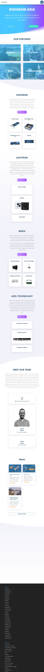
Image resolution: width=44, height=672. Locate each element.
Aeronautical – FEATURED (9, 646)
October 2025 (7, 590)
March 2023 (7, 617)
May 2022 (7, 631)
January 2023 (7, 621)
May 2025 (7, 597)
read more (12, 483)
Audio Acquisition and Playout (10, 647)
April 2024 (7, 605)
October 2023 (7, 610)
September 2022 (8, 626)
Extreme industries (8, 664)
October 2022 (7, 624)
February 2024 (7, 607)
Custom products (8, 659)
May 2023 (7, 614)
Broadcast (7, 654)
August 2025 (7, 593)
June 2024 (7, 602)
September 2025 (8, 591)
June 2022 (7, 629)
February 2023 (7, 619)
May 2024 (7, 604)
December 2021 (8, 636)
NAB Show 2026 (26, 474)
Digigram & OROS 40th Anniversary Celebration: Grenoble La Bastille (14, 498)
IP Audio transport (8, 670)
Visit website (22, 112)
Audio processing (8, 651)
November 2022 (8, 622)
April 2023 (7, 616)
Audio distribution (8, 649)
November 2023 (8, 609)
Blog (6, 652)
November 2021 (8, 638)
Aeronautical (7, 644)
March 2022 (7, 633)
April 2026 (7, 588)
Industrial (7, 668)
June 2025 (7, 595)
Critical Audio (7, 658)
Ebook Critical (7, 661)
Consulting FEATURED (9, 656)
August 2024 (7, 598)
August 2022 (7, 628)
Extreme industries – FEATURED (11, 666)
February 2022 (7, 634)
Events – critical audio (9, 663)
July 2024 (6, 600)
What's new (33, 26)
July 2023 (6, 612)
